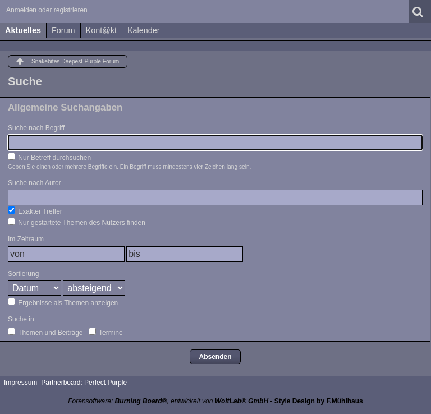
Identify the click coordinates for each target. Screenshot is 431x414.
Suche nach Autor (34, 183)
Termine (106, 332)
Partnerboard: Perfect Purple (84, 383)
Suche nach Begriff (36, 128)
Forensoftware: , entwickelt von (168, 401)
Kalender (143, 30)
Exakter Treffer (35, 210)
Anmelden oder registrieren (47, 10)
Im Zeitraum (26, 239)
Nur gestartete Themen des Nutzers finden (76, 222)
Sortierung (23, 274)
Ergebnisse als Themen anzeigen (63, 302)
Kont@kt (101, 30)
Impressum (20, 383)
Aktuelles (23, 30)
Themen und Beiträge (45, 332)
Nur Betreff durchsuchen (49, 157)
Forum (63, 30)
